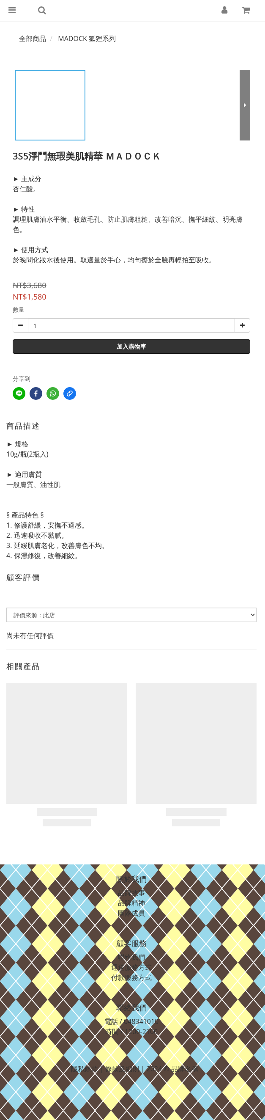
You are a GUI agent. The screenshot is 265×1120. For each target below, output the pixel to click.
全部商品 (32, 38)
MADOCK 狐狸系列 (87, 38)
